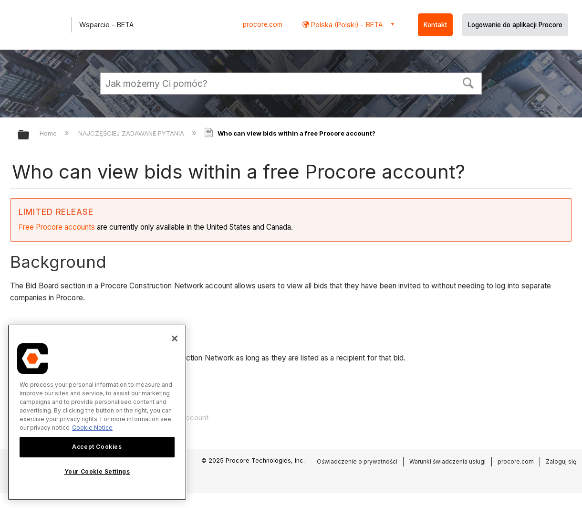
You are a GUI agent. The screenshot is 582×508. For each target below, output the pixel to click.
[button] (468, 82)
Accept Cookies (97, 446)
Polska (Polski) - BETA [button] (346, 25)
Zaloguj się (561, 461)
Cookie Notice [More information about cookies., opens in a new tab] (92, 427)
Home (49, 133)
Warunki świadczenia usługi (447, 461)
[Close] (174, 338)
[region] (97, 412)
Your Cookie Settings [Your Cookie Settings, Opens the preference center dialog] (97, 471)
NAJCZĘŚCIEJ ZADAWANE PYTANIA (132, 133)
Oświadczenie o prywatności (357, 461)
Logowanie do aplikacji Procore (515, 25)
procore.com (262, 24)
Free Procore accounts (57, 227)
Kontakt (435, 25)
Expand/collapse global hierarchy (29, 135)
